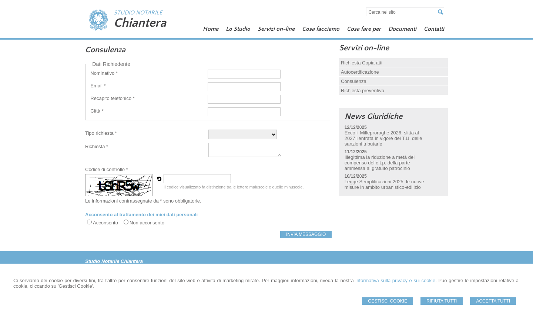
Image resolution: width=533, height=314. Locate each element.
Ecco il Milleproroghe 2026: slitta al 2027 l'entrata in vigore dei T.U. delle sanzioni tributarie (383, 138)
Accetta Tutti (493, 301)
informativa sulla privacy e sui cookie (395, 280)
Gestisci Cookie (387, 301)
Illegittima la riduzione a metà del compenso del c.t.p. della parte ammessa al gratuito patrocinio (380, 162)
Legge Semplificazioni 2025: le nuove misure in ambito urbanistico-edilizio (384, 184)
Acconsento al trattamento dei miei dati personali (141, 214)
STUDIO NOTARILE (138, 12)
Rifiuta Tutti (441, 301)
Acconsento (105, 223)
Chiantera (140, 23)
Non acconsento (147, 223)
